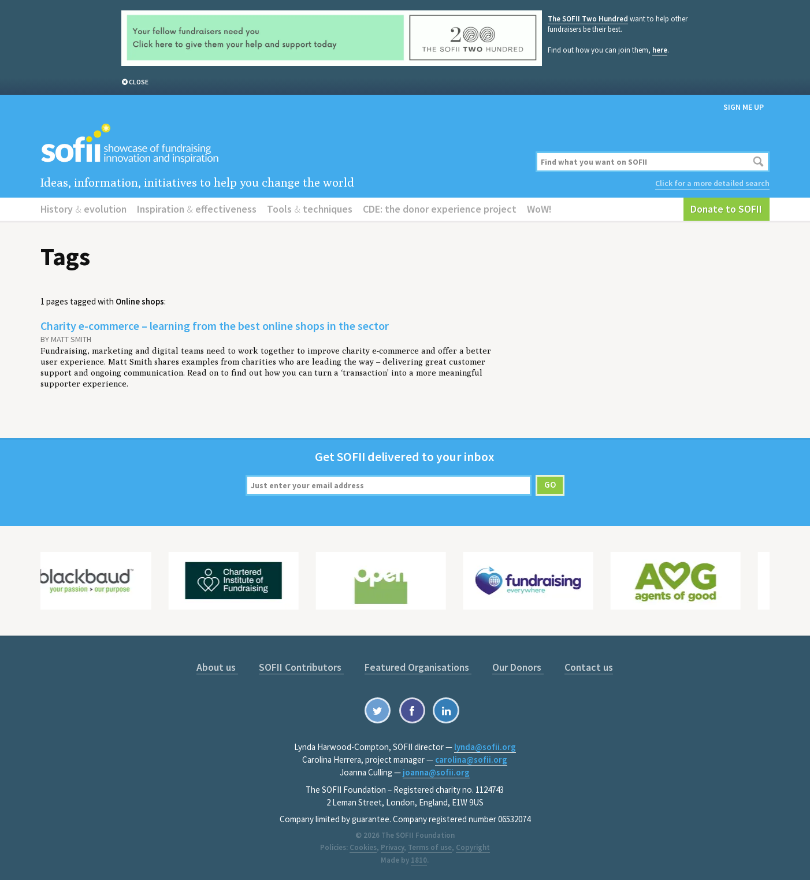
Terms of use (430, 847)
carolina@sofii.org (471, 759)
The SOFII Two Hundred (588, 19)
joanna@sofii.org (436, 772)
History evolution (83, 209)
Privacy (392, 847)
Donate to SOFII (726, 209)
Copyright (473, 847)
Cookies (363, 847)
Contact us (588, 667)
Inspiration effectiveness (197, 209)
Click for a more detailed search (712, 183)
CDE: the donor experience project (440, 209)
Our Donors (518, 667)
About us (217, 667)
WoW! (539, 209)
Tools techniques (309, 209)
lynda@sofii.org (485, 746)
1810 (419, 860)
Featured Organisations (418, 667)
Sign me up (743, 107)
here (659, 50)
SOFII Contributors (301, 667)
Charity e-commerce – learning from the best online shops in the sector (214, 325)
